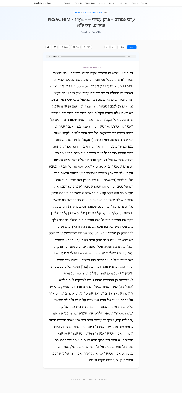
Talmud (78, 3)
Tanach (67, 3)
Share (64, 47)
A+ (113, 47)
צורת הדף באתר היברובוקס (92, 68)
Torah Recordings (42, 3)
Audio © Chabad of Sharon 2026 (82, 380)
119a (105, 12)
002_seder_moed (89, 12)
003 (100, 12)
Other (135, 3)
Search (144, 3)
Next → (132, 47)
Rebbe (112, 3)
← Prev (122, 47)
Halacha (102, 3)
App (76, 47)
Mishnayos (123, 3)
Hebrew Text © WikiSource (102, 380)
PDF (87, 47)
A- (107, 47)
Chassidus (90, 3)
